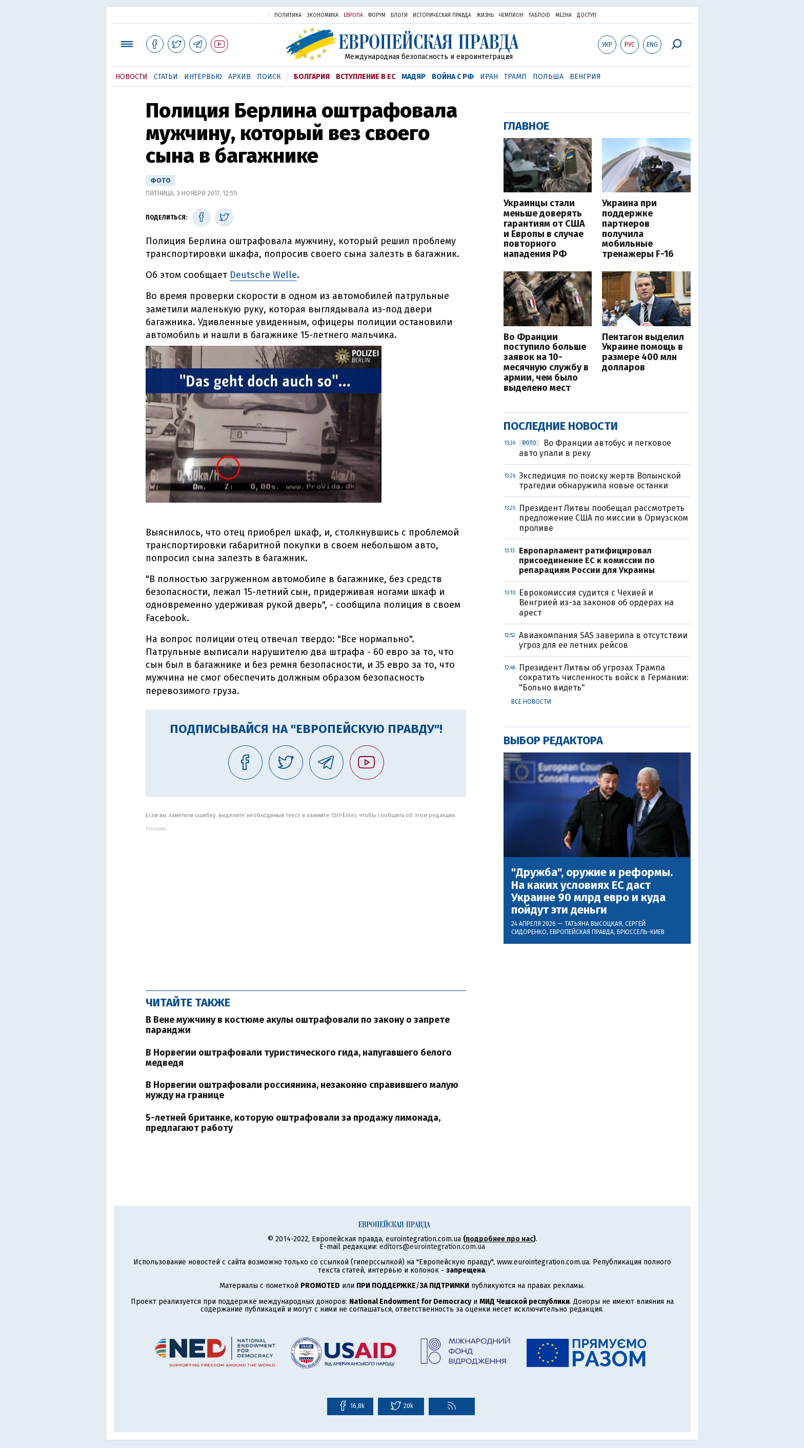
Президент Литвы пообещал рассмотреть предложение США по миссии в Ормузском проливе (603, 517)
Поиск (269, 76)
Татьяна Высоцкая (593, 923)
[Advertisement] (306, 903)
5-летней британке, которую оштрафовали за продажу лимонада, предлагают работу (293, 1123)
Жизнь (485, 15)
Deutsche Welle (263, 275)
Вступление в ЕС (365, 76)
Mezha (563, 15)
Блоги (399, 15)
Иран (489, 76)
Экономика (322, 15)
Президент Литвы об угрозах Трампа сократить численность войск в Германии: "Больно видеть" (604, 677)
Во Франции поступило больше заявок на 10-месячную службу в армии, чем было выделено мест (546, 362)
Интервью (203, 76)
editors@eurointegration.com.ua (432, 1246)
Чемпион (511, 15)
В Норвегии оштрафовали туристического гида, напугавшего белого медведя (299, 1057)
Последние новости (561, 426)
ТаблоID (539, 15)
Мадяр (413, 76)
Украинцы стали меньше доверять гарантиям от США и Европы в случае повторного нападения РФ (544, 229)
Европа (353, 15)
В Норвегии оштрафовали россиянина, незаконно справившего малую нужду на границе (302, 1090)
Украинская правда (236, 14)
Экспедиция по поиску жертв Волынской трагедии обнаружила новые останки (600, 480)
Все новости (531, 701)
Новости (131, 76)
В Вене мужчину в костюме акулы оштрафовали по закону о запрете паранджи (298, 1025)
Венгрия (585, 76)
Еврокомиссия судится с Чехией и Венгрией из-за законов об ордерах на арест (596, 602)
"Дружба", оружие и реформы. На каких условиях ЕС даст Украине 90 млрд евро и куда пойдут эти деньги (592, 891)
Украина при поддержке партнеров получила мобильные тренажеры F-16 (638, 229)
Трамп (515, 76)
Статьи (166, 76)
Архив (239, 76)
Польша (548, 76)
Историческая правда (442, 15)
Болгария (312, 76)
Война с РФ (453, 76)
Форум (377, 15)
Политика (288, 15)
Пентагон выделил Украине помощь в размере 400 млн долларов (643, 352)
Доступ (586, 15)
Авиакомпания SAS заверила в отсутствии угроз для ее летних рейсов (603, 640)
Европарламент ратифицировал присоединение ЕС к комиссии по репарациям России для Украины (587, 560)
